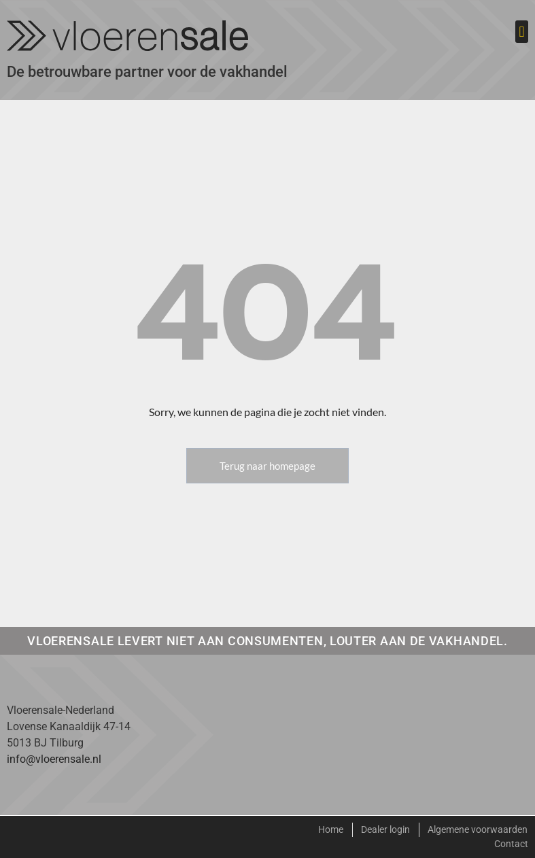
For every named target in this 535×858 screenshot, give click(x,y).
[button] (521, 31)
